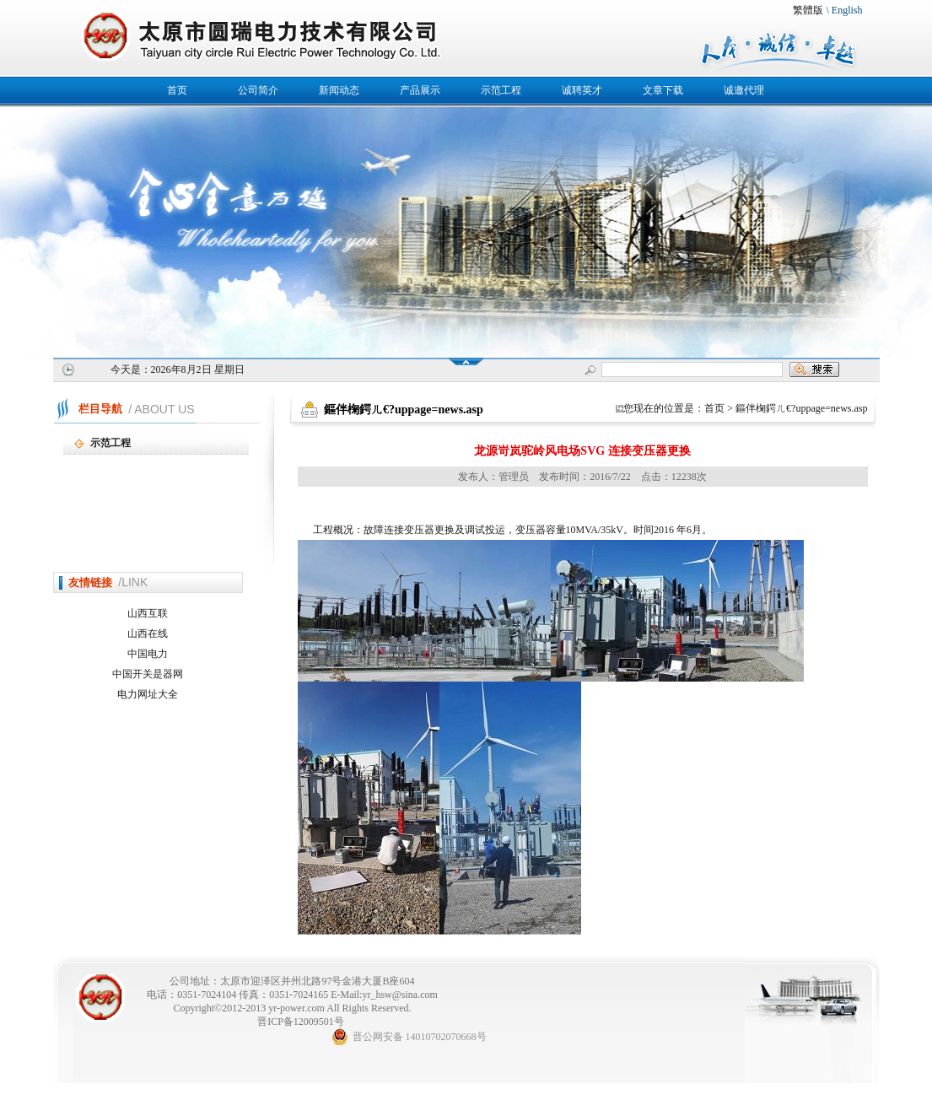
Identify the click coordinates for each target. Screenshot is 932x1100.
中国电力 (147, 654)
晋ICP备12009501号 (300, 1021)
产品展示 (420, 90)
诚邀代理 (744, 90)
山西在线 (147, 633)
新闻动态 (339, 90)
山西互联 (147, 613)
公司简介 (258, 90)
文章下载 (663, 90)
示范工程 (501, 90)
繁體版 (808, 10)
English (847, 10)
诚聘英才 (582, 90)
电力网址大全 (147, 694)
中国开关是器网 (147, 674)
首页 (177, 90)
